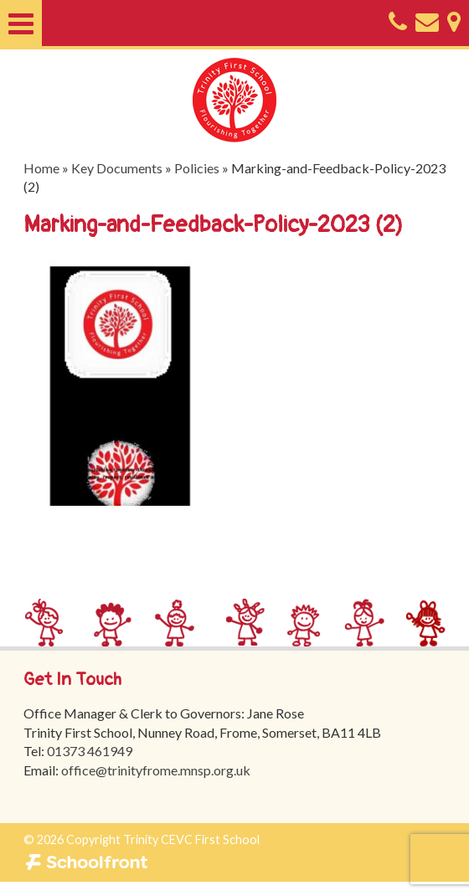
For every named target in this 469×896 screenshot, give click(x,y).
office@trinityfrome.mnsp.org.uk (155, 770)
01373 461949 (89, 751)
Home (41, 168)
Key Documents (116, 168)
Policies (196, 168)
